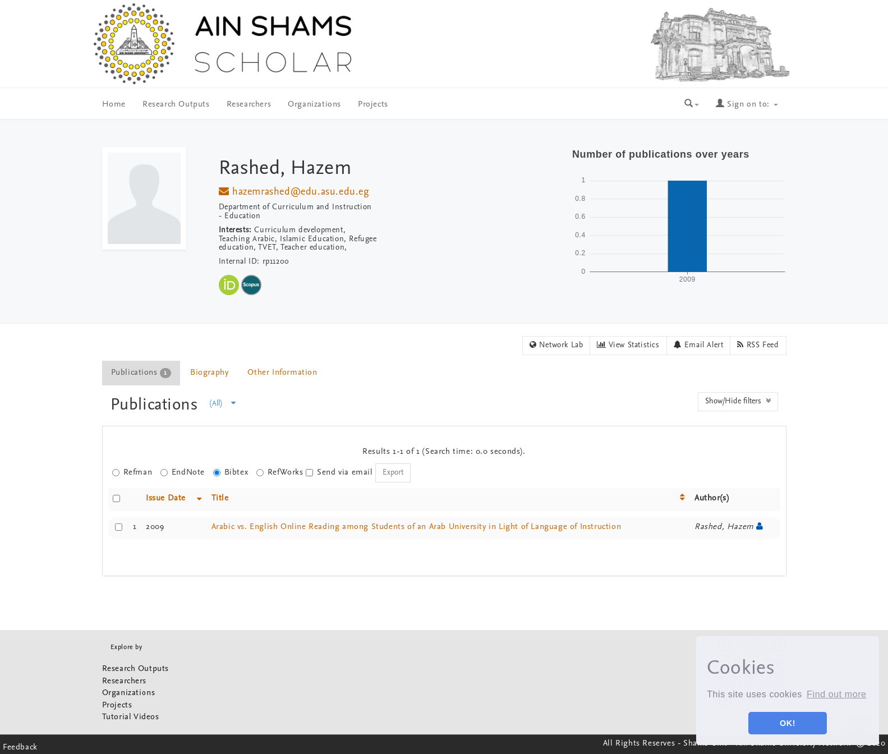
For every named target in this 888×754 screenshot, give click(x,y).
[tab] (141, 373)
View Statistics (628, 345)
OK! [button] (787, 723)
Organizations (314, 104)
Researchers (249, 104)
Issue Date (166, 498)
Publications (157, 405)
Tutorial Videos (130, 717)
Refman (132, 472)
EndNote (182, 472)
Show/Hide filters (738, 401)
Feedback (20, 747)
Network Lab (556, 345)
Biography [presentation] (209, 373)
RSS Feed (758, 345)
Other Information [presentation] (282, 373)
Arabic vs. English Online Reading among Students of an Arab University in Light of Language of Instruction (416, 527)
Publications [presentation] (141, 373)
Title (220, 498)
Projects (373, 104)
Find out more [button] (837, 694)
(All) (223, 403)
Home (114, 104)
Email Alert (699, 345)
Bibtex (231, 472)
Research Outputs (176, 104)
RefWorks (279, 472)
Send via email (339, 472)
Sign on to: (746, 104)
